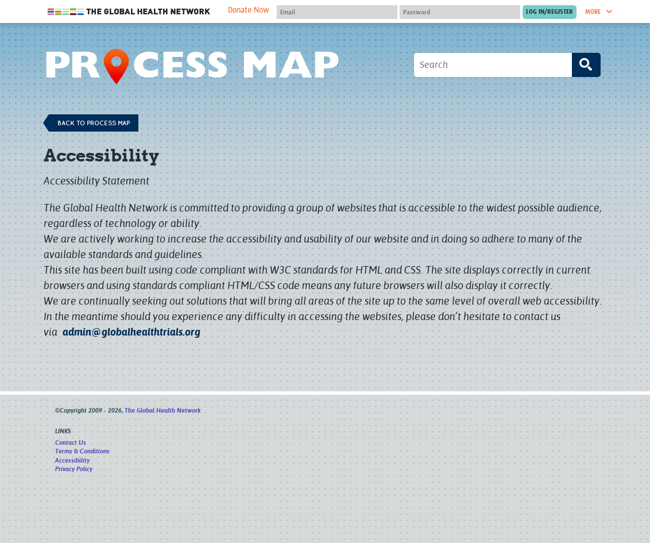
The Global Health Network (129, 12)
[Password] (460, 12)
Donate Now (248, 10)
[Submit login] (550, 12)
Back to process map (93, 123)
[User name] (337, 12)
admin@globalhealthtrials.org (131, 332)
